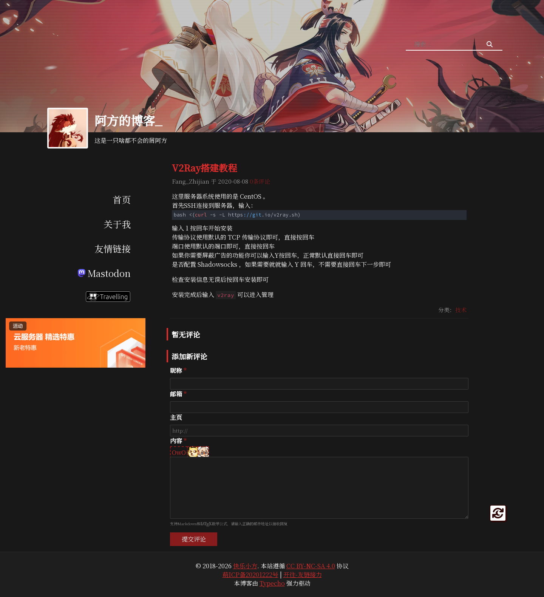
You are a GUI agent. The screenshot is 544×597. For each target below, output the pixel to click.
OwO (179, 452)
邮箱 (176, 394)
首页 (122, 199)
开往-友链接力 (302, 574)
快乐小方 (245, 565)
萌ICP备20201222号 (250, 574)
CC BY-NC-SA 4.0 (310, 565)
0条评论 (260, 181)
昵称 (176, 370)
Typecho (272, 583)
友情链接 (112, 248)
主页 (176, 417)
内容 (176, 440)
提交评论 (194, 539)
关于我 (117, 223)
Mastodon (104, 273)
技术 (461, 310)
